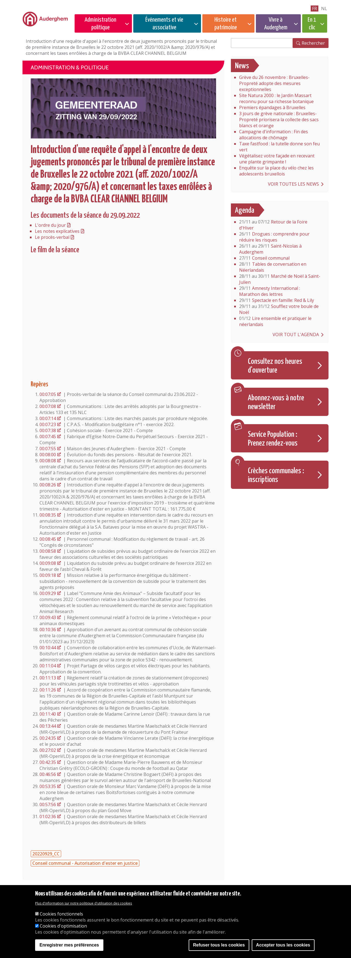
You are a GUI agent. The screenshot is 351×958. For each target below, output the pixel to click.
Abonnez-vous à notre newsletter (276, 402)
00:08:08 (47, 461)
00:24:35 (47, 738)
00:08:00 (47, 455)
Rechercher (313, 43)
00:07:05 (47, 394)
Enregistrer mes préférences (69, 945)
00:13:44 (47, 726)
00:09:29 (47, 593)
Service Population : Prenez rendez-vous (273, 439)
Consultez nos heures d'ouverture (275, 366)
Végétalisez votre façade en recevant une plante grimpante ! (277, 159)
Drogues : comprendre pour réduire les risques (274, 237)
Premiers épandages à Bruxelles (272, 107)
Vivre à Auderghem (275, 24)
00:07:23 (47, 424)
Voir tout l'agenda (296, 334)
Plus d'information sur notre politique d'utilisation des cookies (83, 903)
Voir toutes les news (293, 184)
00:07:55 (47, 449)
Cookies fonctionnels (61, 914)
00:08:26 (47, 485)
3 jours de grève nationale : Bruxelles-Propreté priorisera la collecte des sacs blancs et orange (279, 119)
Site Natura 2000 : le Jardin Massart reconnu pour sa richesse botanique (276, 98)
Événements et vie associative (164, 24)
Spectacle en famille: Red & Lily (276, 300)
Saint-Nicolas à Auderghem (270, 249)
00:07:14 (47, 418)
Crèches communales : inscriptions (276, 475)
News (242, 66)
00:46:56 (47, 774)
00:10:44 (47, 648)
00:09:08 (47, 563)
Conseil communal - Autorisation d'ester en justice (85, 863)
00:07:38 (47, 430)
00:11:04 (47, 666)
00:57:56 (47, 804)
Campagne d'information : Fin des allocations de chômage (273, 135)
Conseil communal (264, 258)
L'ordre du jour (50, 225)
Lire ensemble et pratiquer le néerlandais (275, 321)
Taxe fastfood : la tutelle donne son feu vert (279, 147)
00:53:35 (47, 786)
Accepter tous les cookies (283, 945)
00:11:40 (47, 714)
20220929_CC (46, 854)
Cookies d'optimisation (63, 926)
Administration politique (100, 24)
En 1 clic (312, 24)
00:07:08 (47, 406)
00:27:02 (47, 750)
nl (324, 8)
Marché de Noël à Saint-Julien (279, 279)
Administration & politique (70, 67)
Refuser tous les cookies (219, 945)
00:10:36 (47, 630)
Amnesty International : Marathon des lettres (269, 291)
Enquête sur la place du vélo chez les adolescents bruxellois (276, 171)
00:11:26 (47, 690)
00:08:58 (47, 551)
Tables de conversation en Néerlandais (272, 267)
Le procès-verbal (52, 237)
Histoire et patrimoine (225, 24)
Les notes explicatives (57, 231)
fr (314, 8)
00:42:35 (47, 762)
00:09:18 (47, 575)
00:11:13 (47, 678)
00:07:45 (47, 436)
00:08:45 (47, 539)
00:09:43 (47, 617)
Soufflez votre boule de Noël (279, 309)
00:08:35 (47, 515)
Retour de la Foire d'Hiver (273, 225)
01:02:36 (47, 817)
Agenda (244, 210)
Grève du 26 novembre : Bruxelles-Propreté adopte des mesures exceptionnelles (274, 83)
